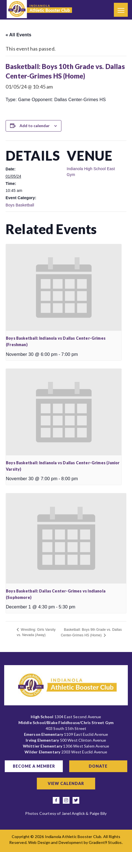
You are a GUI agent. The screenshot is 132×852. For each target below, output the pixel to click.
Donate (98, 766)
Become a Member (34, 766)
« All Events (18, 34)
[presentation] (63, 287)
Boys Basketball (20, 205)
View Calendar (66, 783)
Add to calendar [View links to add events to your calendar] (35, 125)
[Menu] (121, 10)
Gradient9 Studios (105, 842)
